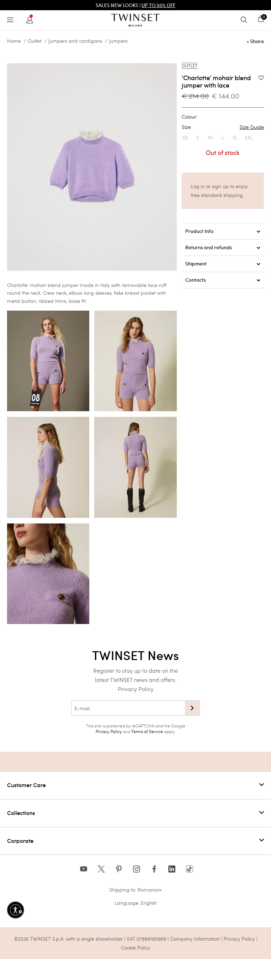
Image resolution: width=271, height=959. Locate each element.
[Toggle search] (246, 20)
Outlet (34, 40)
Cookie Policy (135, 947)
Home (14, 40)
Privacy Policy (135, 689)
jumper (70, 285)
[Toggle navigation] (12, 20)
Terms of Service (147, 731)
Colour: (189, 116)
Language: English (136, 902)
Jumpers (118, 40)
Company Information (195, 938)
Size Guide (252, 127)
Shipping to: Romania (135, 889)
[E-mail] (128, 708)
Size (223, 127)
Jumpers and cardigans (75, 40)
